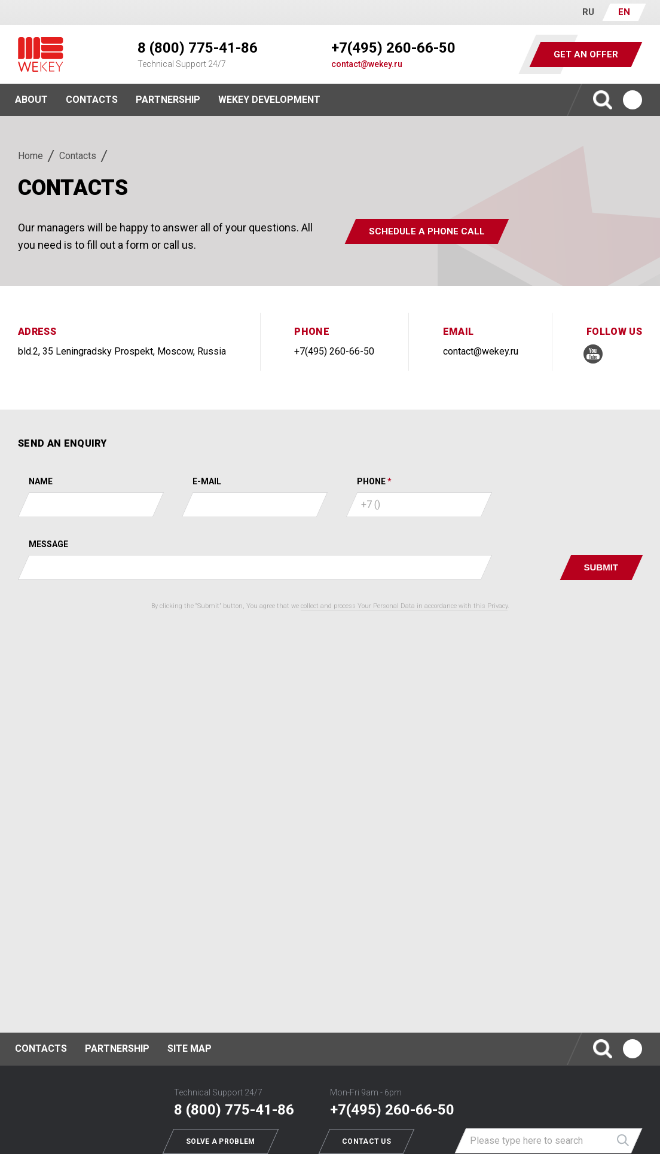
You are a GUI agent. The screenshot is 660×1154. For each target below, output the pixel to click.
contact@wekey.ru (366, 64)
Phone (371, 481)
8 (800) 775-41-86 (198, 47)
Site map (189, 1048)
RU (588, 12)
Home (30, 155)
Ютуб (632, 99)
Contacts (92, 99)
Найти (623, 1140)
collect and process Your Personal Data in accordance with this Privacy (404, 606)
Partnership (168, 99)
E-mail (206, 481)
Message (48, 544)
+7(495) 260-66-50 (393, 47)
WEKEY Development (269, 99)
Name (41, 481)
